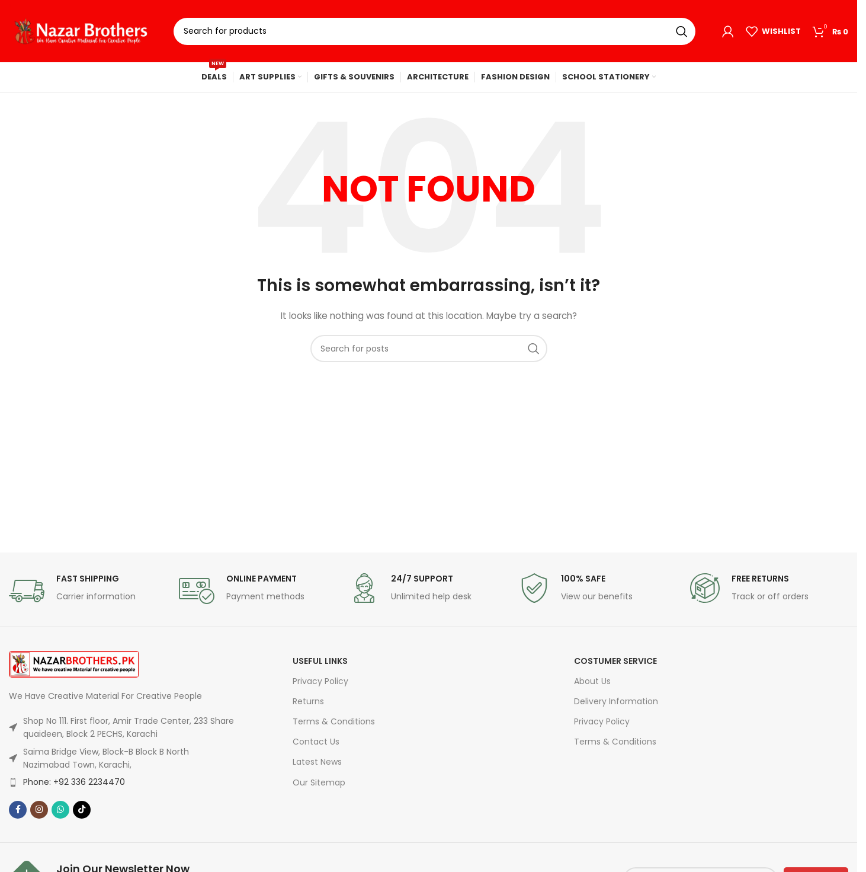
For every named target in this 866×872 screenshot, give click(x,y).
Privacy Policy (320, 681)
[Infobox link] (88, 591)
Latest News (317, 762)
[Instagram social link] (39, 810)
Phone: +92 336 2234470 (74, 782)
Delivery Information (616, 701)
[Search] (434, 31)
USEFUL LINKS (320, 661)
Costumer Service (615, 661)
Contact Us (316, 742)
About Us (592, 681)
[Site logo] (82, 30)
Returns (308, 701)
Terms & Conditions (334, 721)
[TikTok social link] (82, 810)
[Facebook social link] (18, 810)
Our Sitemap (319, 782)
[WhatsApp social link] (60, 810)
